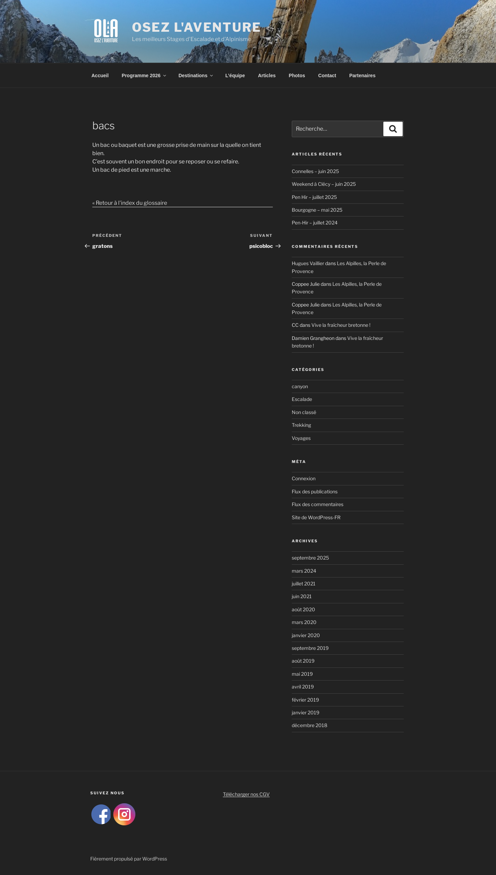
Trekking (301, 425)
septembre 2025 (310, 558)
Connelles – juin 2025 (315, 171)
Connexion (304, 478)
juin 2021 (302, 596)
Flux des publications (315, 491)
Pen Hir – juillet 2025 (314, 197)
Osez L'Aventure (196, 27)
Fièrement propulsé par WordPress (128, 859)
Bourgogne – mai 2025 (317, 210)
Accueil (100, 75)
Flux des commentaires (317, 504)
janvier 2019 (305, 712)
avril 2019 (303, 687)
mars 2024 (304, 571)
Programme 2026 (144, 75)
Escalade (302, 399)
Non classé (304, 412)
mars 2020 (304, 622)
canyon (300, 386)
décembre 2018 (309, 725)
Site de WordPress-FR (316, 517)
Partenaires (362, 75)
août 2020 (303, 609)
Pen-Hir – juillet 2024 (315, 222)
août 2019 (303, 661)
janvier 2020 (306, 635)
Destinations (196, 75)
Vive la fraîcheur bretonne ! (340, 325)
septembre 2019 (310, 648)
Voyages (301, 438)
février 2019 (305, 700)
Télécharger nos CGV (246, 794)
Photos (297, 75)
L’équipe (235, 75)
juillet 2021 (304, 583)
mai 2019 (302, 674)
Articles (267, 75)
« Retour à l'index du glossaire (129, 203)
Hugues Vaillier (308, 263)
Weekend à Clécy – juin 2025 (324, 184)
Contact (327, 75)
